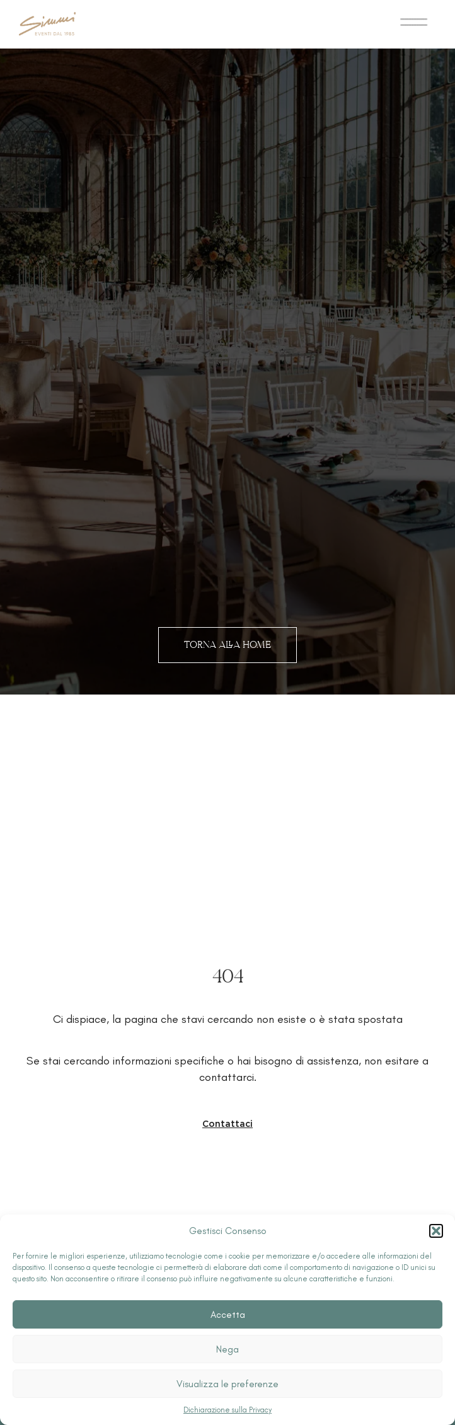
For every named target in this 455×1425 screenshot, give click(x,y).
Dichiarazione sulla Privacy (227, 1409)
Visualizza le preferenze (227, 1384)
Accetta (227, 1314)
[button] (436, 1231)
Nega (227, 1349)
